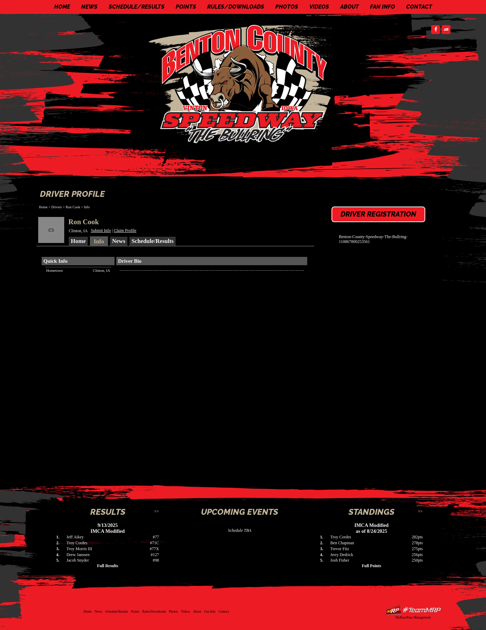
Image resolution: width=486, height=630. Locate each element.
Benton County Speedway (245, 83)
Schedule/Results (137, 6)
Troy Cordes (77, 542)
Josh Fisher (339, 560)
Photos (286, 6)
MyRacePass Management (413, 617)
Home (62, 6)
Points (186, 6)
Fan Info (382, 6)
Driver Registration (378, 214)
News (89, 6)
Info (87, 207)
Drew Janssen (78, 554)
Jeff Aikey (75, 537)
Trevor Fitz (339, 548)
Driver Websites (413, 610)
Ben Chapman (342, 542)
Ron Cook (73, 207)
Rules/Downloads (235, 6)
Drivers (56, 207)
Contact (419, 6)
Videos (319, 6)
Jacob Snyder (78, 560)
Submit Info (101, 230)
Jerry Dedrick (341, 554)
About (349, 6)
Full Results (107, 565)
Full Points (371, 565)
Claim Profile (125, 230)
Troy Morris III (79, 548)
